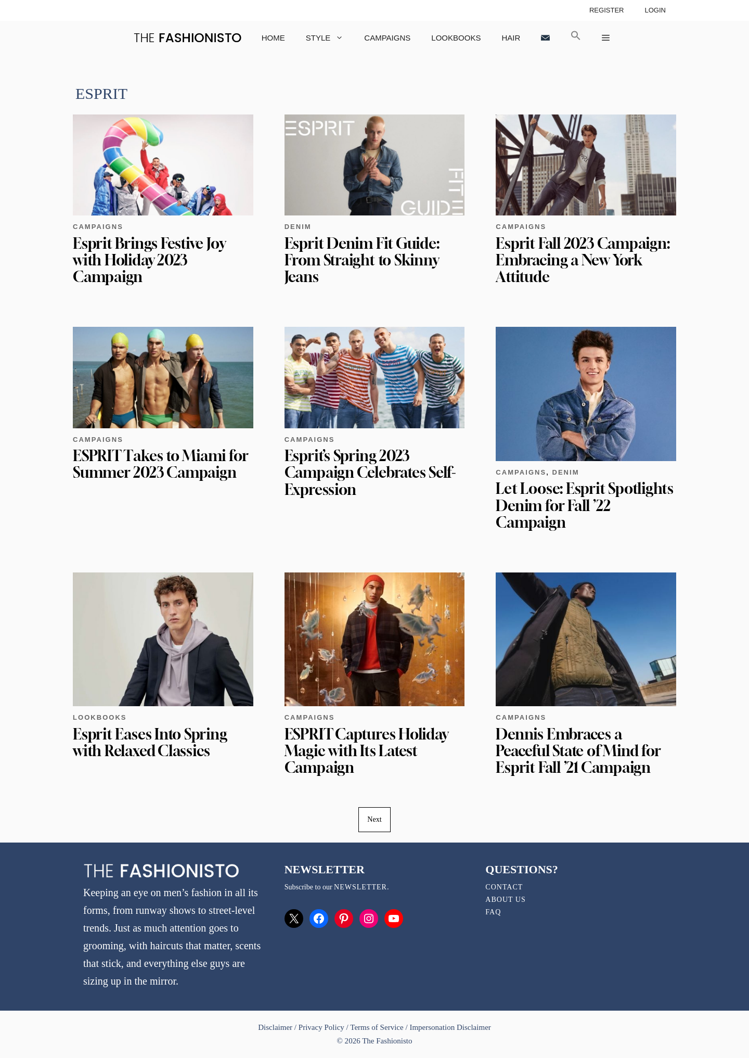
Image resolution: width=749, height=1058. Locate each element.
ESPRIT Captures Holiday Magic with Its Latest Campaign (366, 750)
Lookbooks (456, 37)
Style (330, 38)
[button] (575, 38)
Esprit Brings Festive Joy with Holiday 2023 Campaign (149, 260)
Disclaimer (276, 1027)
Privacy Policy (321, 1027)
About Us (505, 899)
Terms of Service (376, 1027)
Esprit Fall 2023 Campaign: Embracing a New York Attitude (582, 260)
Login (655, 10)
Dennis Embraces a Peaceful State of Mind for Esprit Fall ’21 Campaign (578, 750)
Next (374, 819)
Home (273, 37)
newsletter (360, 887)
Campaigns (387, 37)
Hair (510, 37)
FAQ (493, 912)
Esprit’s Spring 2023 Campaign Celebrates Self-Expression (370, 472)
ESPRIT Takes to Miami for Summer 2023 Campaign (160, 464)
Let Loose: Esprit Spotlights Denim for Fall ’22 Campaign (585, 505)
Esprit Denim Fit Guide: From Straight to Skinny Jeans (362, 260)
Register (606, 10)
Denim (298, 227)
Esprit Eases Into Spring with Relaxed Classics (150, 742)
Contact (504, 887)
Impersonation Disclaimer (449, 1027)
